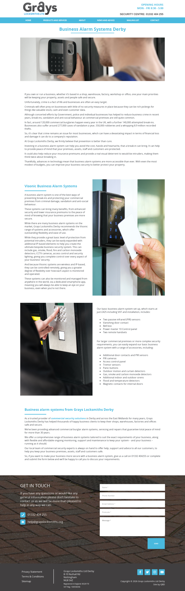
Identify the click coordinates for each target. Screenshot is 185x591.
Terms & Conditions (33, 576)
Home (28, 20)
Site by (159, 584)
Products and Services (55, 20)
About (82, 20)
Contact (154, 20)
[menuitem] (28, 20)
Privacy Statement (32, 571)
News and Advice (105, 20)
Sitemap (26, 581)
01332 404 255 (154, 14)
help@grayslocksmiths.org (45, 522)
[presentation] (122, 543)
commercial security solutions (68, 418)
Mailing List (133, 20)
